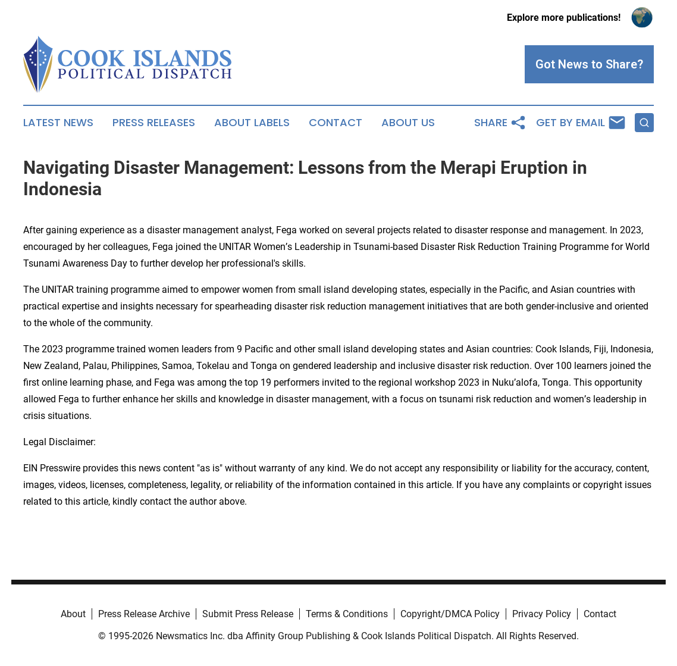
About (73, 614)
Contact (335, 122)
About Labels (252, 122)
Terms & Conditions (347, 614)
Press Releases (153, 122)
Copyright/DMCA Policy (450, 614)
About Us (408, 122)
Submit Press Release (247, 614)
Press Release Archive (144, 614)
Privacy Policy (541, 614)
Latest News (58, 122)
